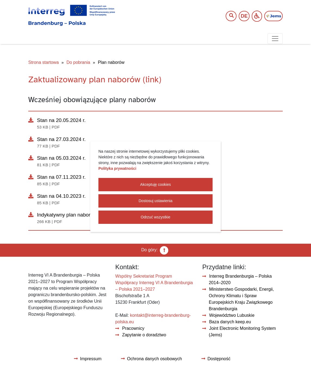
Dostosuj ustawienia (156, 201)
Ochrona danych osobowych (154, 358)
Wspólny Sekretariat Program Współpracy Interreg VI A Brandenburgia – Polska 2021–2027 (154, 282)
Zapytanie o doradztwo (144, 335)
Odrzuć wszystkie (155, 217)
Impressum (90, 358)
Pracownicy (133, 328)
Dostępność (219, 358)
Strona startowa (43, 62)
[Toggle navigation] (275, 38)
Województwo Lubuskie (231, 315)
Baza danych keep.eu (230, 321)
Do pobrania (78, 62)
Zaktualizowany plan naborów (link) (94, 79)
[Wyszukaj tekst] (228, 16)
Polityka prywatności (117, 168)
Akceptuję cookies (155, 184)
